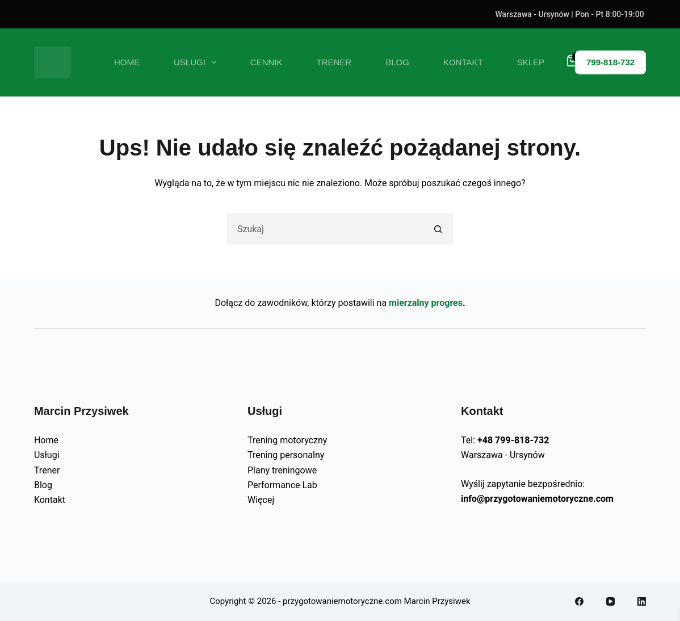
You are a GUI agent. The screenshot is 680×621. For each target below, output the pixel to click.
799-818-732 (610, 62)
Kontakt (49, 499)
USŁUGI (197, 62)
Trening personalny (285, 455)
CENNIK (266, 62)
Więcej (260, 499)
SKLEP (530, 62)
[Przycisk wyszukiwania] (438, 229)
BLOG (397, 62)
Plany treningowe (282, 470)
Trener (47, 470)
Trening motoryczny (287, 440)
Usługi (47, 455)
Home (127, 62)
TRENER (334, 62)
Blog (43, 485)
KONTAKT (463, 62)
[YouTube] (610, 601)
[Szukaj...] (324, 229)
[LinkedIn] (641, 601)
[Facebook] (579, 601)
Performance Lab (282, 485)
